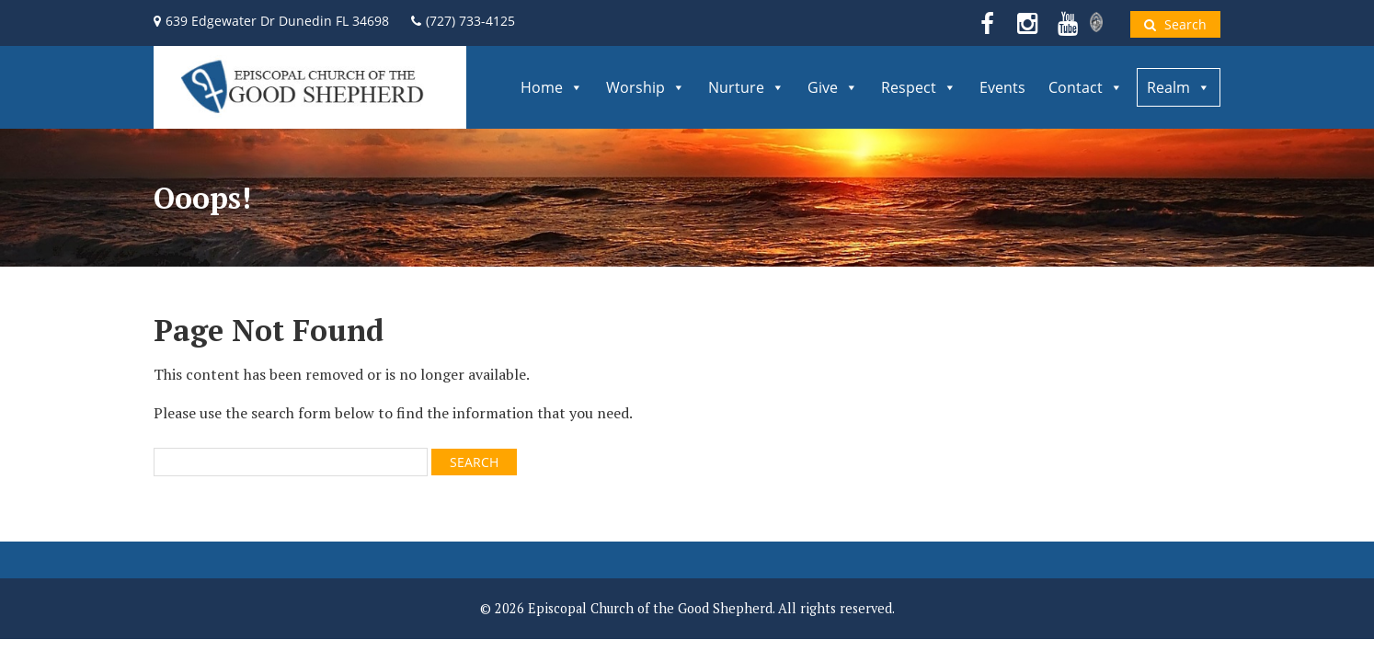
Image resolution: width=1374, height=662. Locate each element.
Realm (1178, 87)
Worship (645, 87)
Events (1002, 87)
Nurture (746, 87)
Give (832, 87)
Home (552, 87)
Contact (1085, 87)
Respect (918, 87)
